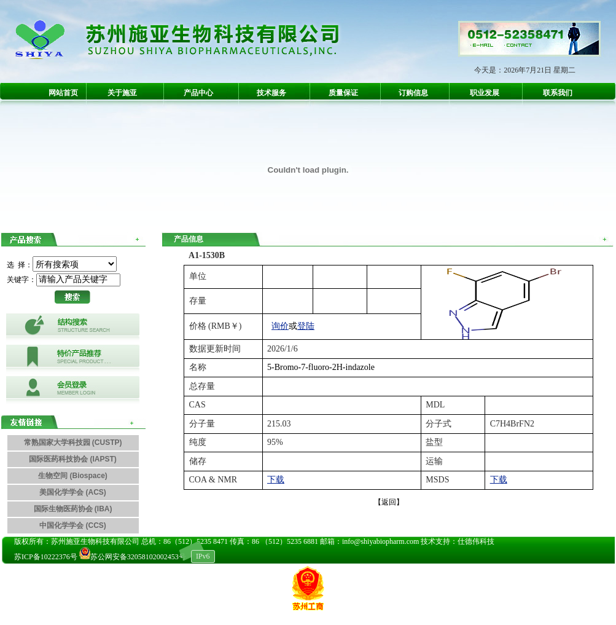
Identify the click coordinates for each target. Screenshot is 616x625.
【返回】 (389, 502)
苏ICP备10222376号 (45, 556)
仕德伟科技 (476, 541)
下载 (275, 479)
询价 (280, 326)
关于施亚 (122, 92)
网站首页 (63, 92)
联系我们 (557, 92)
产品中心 (198, 92)
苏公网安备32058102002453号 (133, 556)
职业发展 (484, 92)
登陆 (305, 326)
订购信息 (413, 92)
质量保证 (343, 92)
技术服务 (271, 92)
